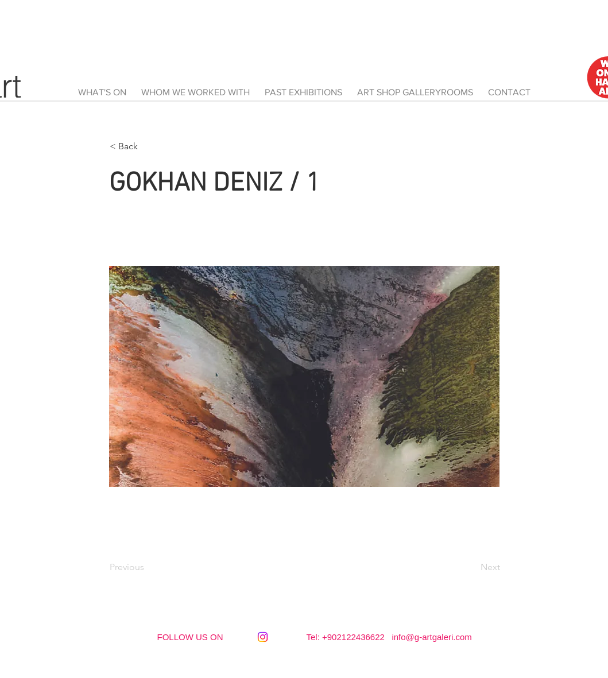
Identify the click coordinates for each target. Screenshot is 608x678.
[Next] (471, 567)
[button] (147, 146)
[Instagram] (262, 637)
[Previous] (147, 567)
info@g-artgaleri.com (431, 637)
